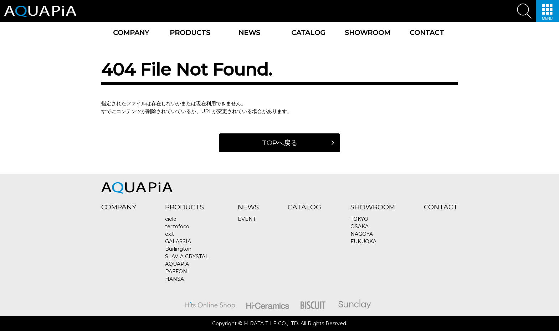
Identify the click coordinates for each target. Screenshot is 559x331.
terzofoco (177, 226)
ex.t (169, 234)
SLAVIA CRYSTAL (187, 256)
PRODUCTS (190, 33)
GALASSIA (178, 241)
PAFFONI (177, 271)
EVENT (247, 219)
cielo (170, 219)
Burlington (178, 249)
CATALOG (308, 33)
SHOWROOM (367, 33)
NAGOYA (361, 234)
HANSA (174, 279)
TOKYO (359, 219)
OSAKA (359, 226)
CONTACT (427, 33)
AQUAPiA (177, 264)
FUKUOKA (363, 241)
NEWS (249, 33)
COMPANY (131, 33)
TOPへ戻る (279, 143)
